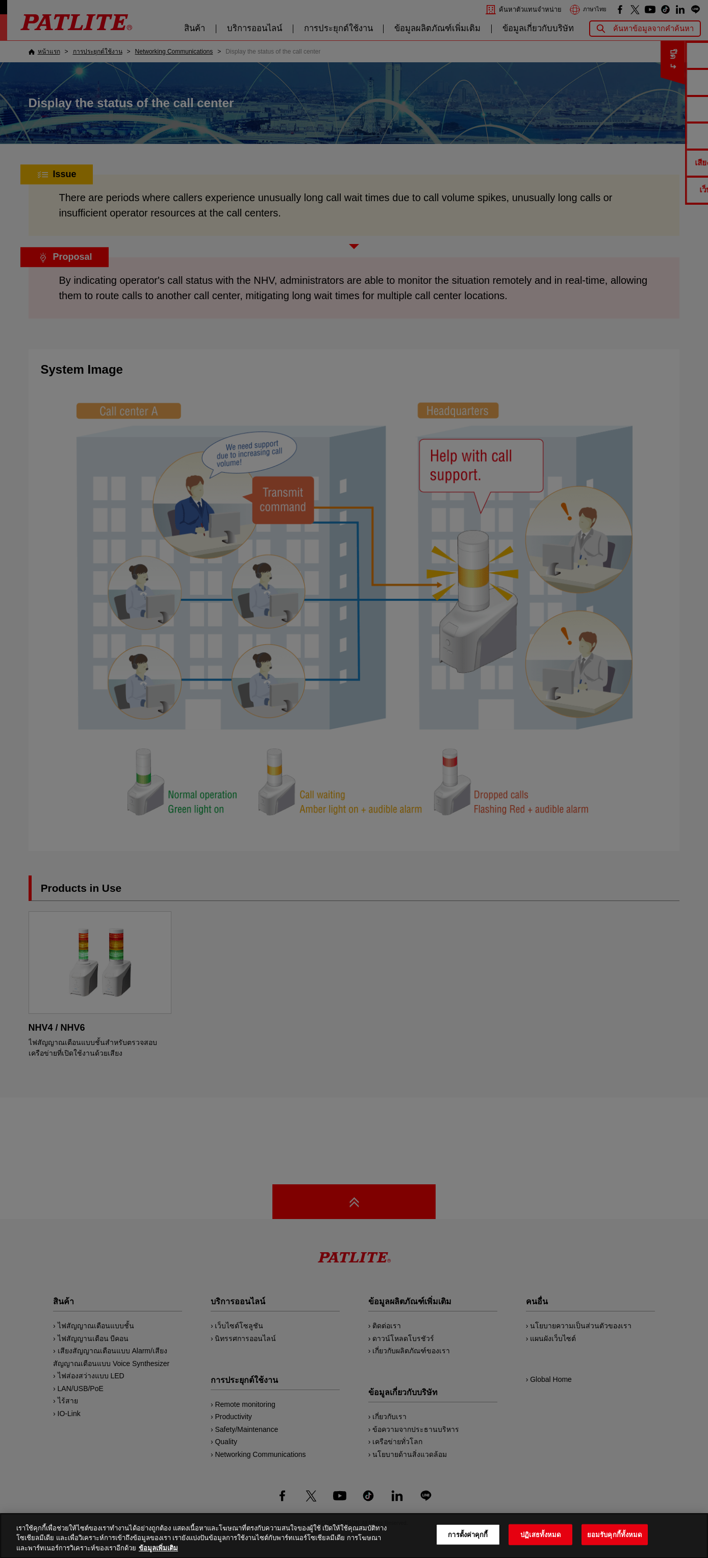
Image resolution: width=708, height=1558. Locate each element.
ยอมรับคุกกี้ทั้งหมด (614, 1546)
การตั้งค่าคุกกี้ (468, 1546)
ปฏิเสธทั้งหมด (540, 1546)
